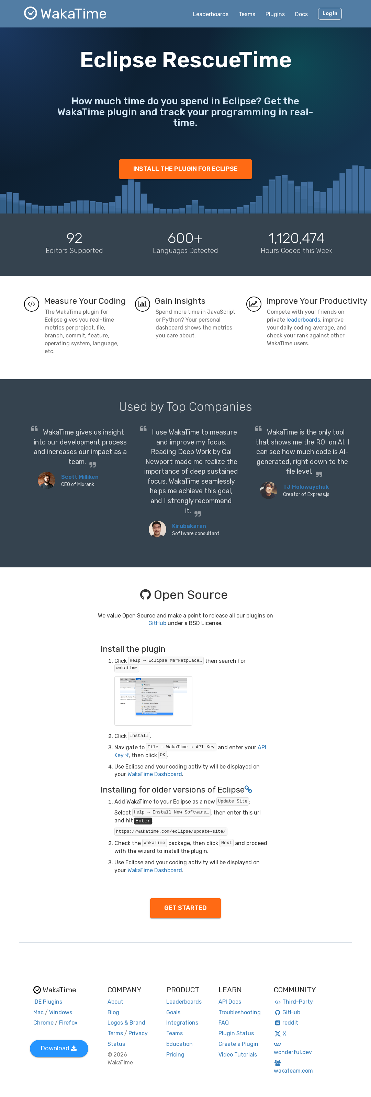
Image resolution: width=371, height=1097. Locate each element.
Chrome (43, 1022)
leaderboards (303, 319)
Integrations (182, 1022)
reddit (286, 1022)
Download (59, 1048)
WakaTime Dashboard (154, 774)
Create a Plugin (238, 1044)
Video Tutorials (237, 1054)
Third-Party (293, 1001)
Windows (60, 1012)
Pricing (175, 1054)
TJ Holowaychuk (306, 487)
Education (179, 1044)
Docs (301, 14)
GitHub (157, 623)
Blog (113, 1012)
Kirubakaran (189, 526)
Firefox (68, 1022)
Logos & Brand (126, 1022)
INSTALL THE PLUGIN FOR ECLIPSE (185, 169)
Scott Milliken (80, 477)
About (115, 1001)
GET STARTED (185, 908)
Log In (330, 13)
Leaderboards (210, 14)
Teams (247, 14)
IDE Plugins (47, 1001)
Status (116, 1044)
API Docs (229, 1001)
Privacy (138, 1033)
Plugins (275, 14)
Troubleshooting (239, 1012)
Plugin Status (236, 1033)
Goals (173, 1012)
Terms (115, 1033)
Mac (38, 1012)
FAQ (223, 1022)
